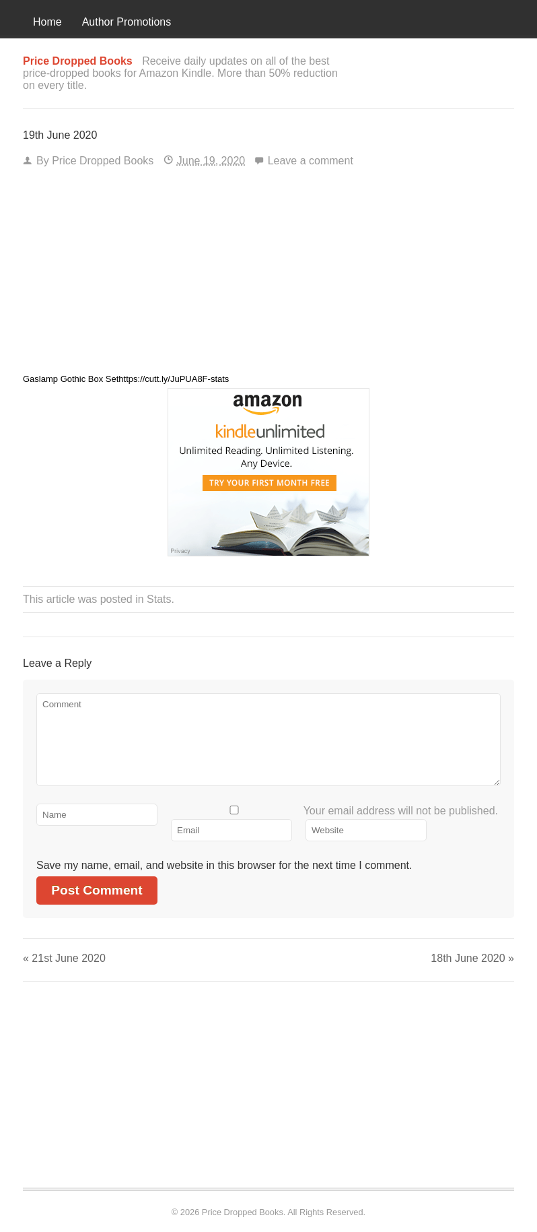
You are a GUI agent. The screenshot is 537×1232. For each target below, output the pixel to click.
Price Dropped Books (102, 160)
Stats (159, 599)
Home (47, 22)
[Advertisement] (268, 275)
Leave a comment (310, 160)
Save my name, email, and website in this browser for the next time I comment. (224, 865)
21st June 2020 (64, 958)
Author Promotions (127, 22)
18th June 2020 (472, 958)
